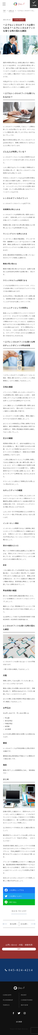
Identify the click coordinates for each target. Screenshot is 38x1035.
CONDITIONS (27, 1000)
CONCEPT (7, 995)
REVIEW (24, 1005)
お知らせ (11, 10)
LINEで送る (13, 902)
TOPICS (6, 1005)
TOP (4, 10)
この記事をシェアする (16, 890)
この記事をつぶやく (15, 896)
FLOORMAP (8, 1000)
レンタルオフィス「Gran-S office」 (16, 838)
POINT (24, 995)
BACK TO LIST (19, 911)
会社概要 (19, 1022)
